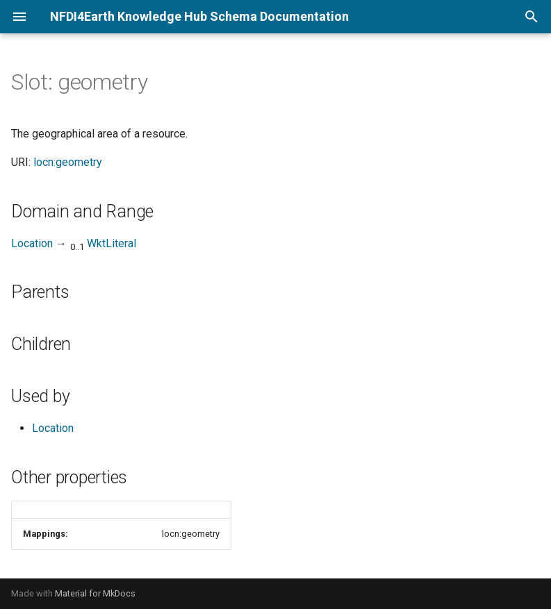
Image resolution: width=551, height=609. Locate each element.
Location (32, 243)
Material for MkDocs (95, 593)
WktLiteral (111, 243)
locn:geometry (67, 162)
